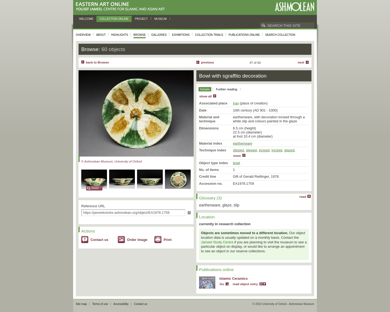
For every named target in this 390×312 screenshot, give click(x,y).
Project (141, 18)
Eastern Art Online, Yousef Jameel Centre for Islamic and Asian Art (122, 6)
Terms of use (100, 304)
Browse (140, 34)
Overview (83, 34)
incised (264, 150)
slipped (238, 150)
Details (205, 89)
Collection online (114, 18)
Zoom (95, 188)
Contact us (99, 240)
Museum (160, 18)
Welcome (86, 18)
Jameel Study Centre (217, 242)
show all (205, 96)
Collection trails (209, 34)
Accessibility (121, 304)
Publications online (244, 34)
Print (167, 240)
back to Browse (97, 62)
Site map (81, 304)
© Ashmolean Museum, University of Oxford (111, 161)
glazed (289, 150)
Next (301, 62)
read (303, 196)
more (237, 155)
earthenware (242, 143)
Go (222, 284)
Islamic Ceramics (233, 278)
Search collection (280, 34)
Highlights (119, 34)
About (101, 34)
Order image (137, 240)
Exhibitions (181, 34)
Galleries (159, 34)
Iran (236, 103)
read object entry (245, 284)
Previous (207, 62)
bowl (236, 163)
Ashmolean (294, 6)
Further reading (226, 89)
